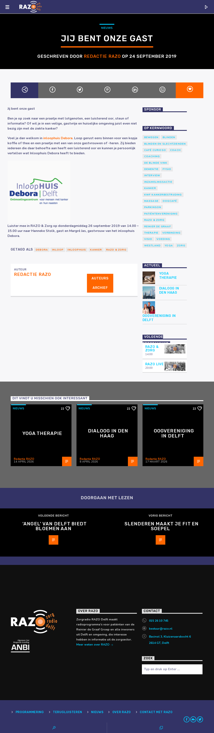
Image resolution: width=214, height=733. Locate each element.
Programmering (30, 712)
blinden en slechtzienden (165, 143)
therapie (151, 232)
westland (152, 245)
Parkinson (152, 207)
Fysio (167, 169)
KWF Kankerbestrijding (163, 194)
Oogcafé (170, 201)
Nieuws (107, 28)
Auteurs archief (100, 283)
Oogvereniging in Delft (159, 318)
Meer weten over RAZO (94, 645)
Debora (42, 249)
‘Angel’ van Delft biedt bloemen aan (54, 526)
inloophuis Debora (58, 138)
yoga (169, 245)
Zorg (181, 245)
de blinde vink (155, 163)
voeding (163, 239)
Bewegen (151, 137)
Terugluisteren (67, 712)
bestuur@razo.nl (160, 629)
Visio (148, 239)
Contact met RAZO (156, 712)
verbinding (171, 232)
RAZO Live (154, 364)
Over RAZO (121, 712)
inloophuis (77, 249)
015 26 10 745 (158, 621)
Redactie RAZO (102, 56)
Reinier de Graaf (157, 226)
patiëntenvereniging (161, 213)
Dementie (151, 169)
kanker (96, 249)
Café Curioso (155, 150)
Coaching (152, 156)
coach (175, 150)
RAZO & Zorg (116, 249)
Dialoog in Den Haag (169, 290)
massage (151, 201)
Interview (152, 175)
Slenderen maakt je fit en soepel (162, 526)
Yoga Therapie (168, 275)
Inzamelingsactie (158, 182)
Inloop (57, 249)
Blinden (169, 137)
